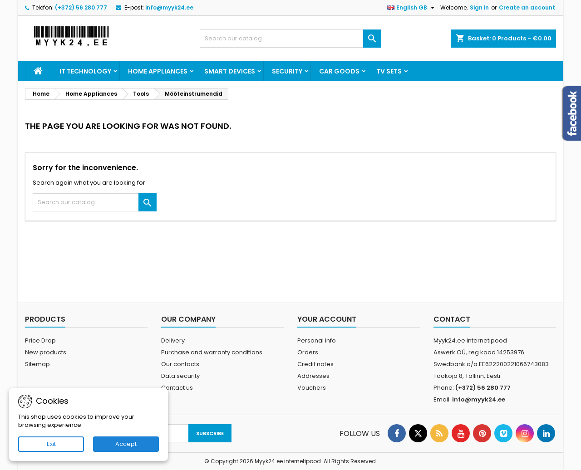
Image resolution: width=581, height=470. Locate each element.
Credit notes (315, 364)
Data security (180, 376)
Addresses (313, 376)
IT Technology (85, 71)
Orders (307, 352)
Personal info (316, 340)
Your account (326, 319)
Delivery (173, 340)
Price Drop (40, 340)
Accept (126, 444)
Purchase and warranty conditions (211, 352)
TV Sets (389, 71)
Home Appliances (157, 71)
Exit (51, 444)
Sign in (479, 7)
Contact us (177, 387)
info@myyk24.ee (169, 7)
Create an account (527, 7)
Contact (451, 319)
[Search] (290, 38)
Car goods (339, 71)
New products (45, 352)
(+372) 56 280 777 (81, 7)
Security (287, 71)
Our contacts (180, 364)
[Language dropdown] (412, 7)
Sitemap (37, 364)
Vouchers (311, 387)
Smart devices (229, 71)
